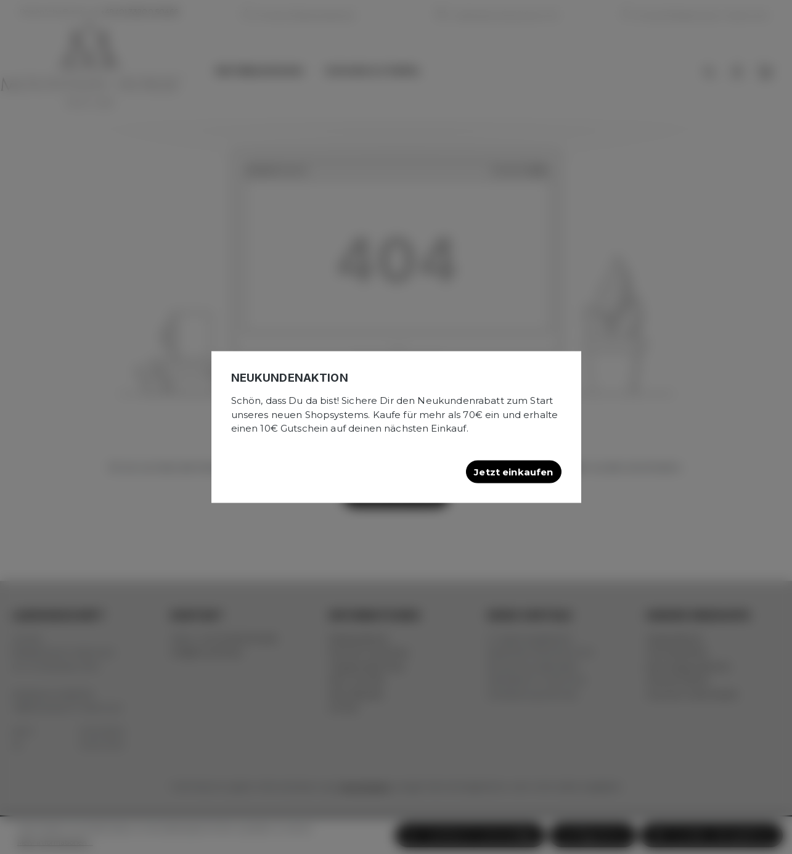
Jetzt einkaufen (513, 471)
